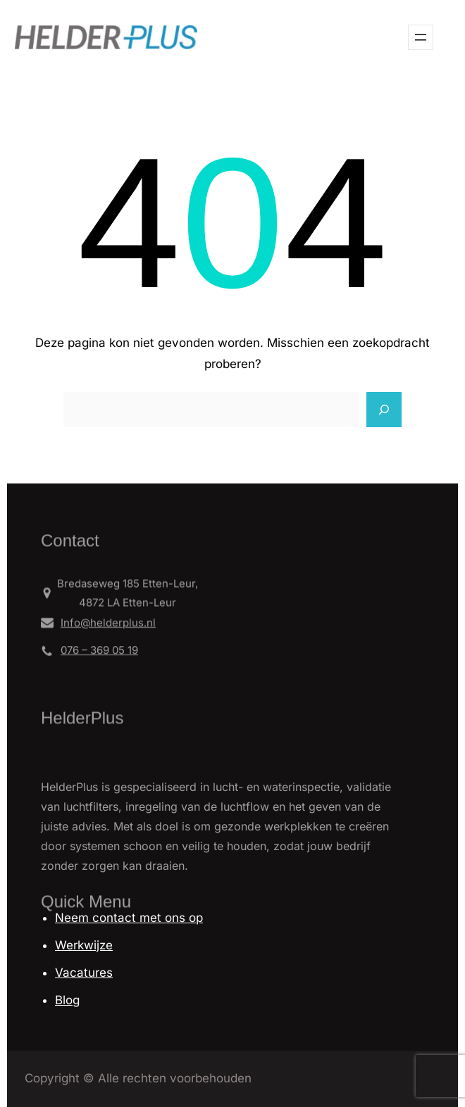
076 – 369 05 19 (99, 653)
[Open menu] (420, 37)
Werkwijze (84, 945)
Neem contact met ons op (129, 918)
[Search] (384, 409)
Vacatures (84, 973)
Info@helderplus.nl (108, 625)
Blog (67, 1000)
